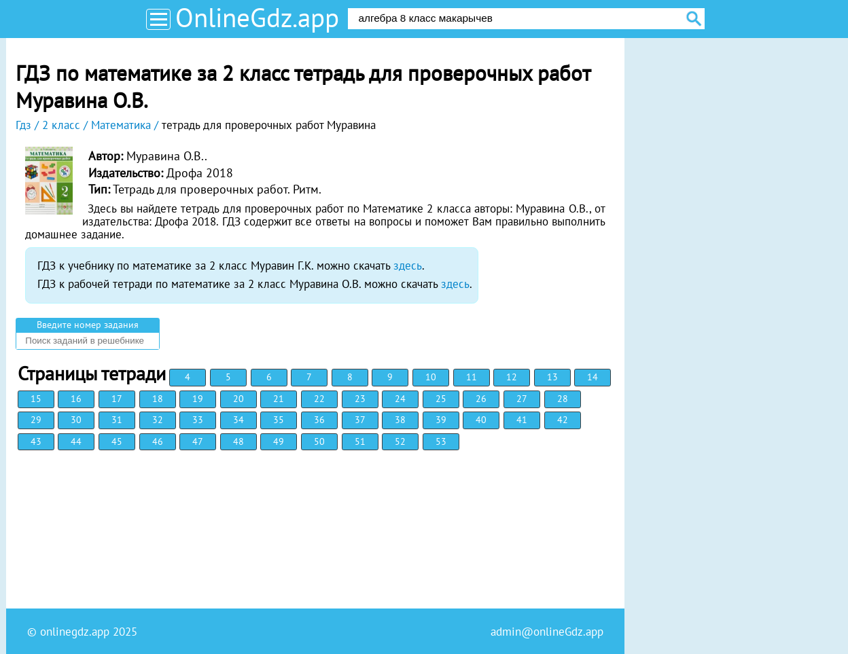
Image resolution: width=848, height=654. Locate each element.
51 (360, 441)
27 (521, 399)
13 (552, 377)
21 (278, 399)
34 (238, 420)
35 (278, 420)
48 (238, 441)
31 (116, 420)
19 (197, 399)
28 (562, 399)
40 (481, 420)
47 (197, 441)
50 (319, 441)
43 (36, 441)
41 (521, 420)
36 (319, 420)
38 (400, 420)
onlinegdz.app (74, 631)
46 (157, 441)
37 (360, 420)
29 (36, 420)
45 (116, 441)
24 (400, 399)
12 (511, 377)
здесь (407, 265)
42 (562, 420)
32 (157, 420)
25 (441, 399)
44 (76, 441)
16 (76, 399)
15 (36, 399)
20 (238, 399)
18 (157, 399)
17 (116, 399)
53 (441, 441)
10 (430, 377)
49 (278, 441)
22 (319, 399)
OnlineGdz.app (257, 17)
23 (360, 399)
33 (197, 420)
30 (76, 420)
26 (481, 399)
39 (441, 420)
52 (400, 441)
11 (471, 377)
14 (592, 377)
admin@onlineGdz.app (547, 631)
